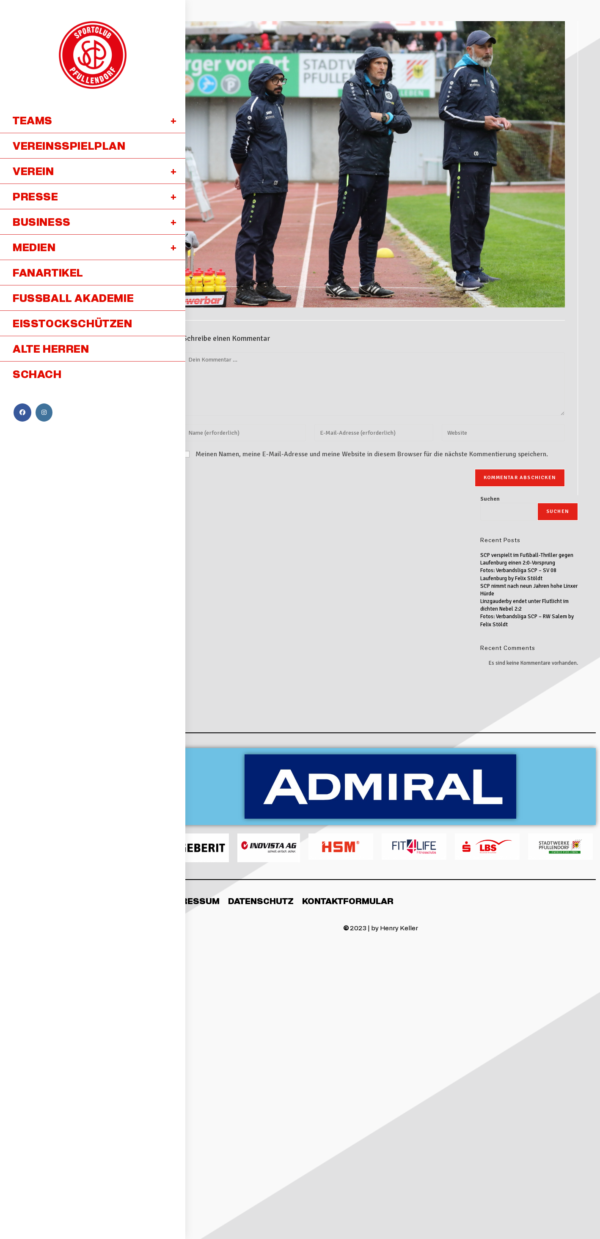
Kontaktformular (348, 901)
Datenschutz (261, 901)
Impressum (192, 901)
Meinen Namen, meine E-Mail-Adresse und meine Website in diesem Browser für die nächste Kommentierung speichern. (371, 454)
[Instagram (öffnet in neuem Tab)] (44, 412)
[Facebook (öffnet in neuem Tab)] (22, 412)
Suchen (490, 499)
